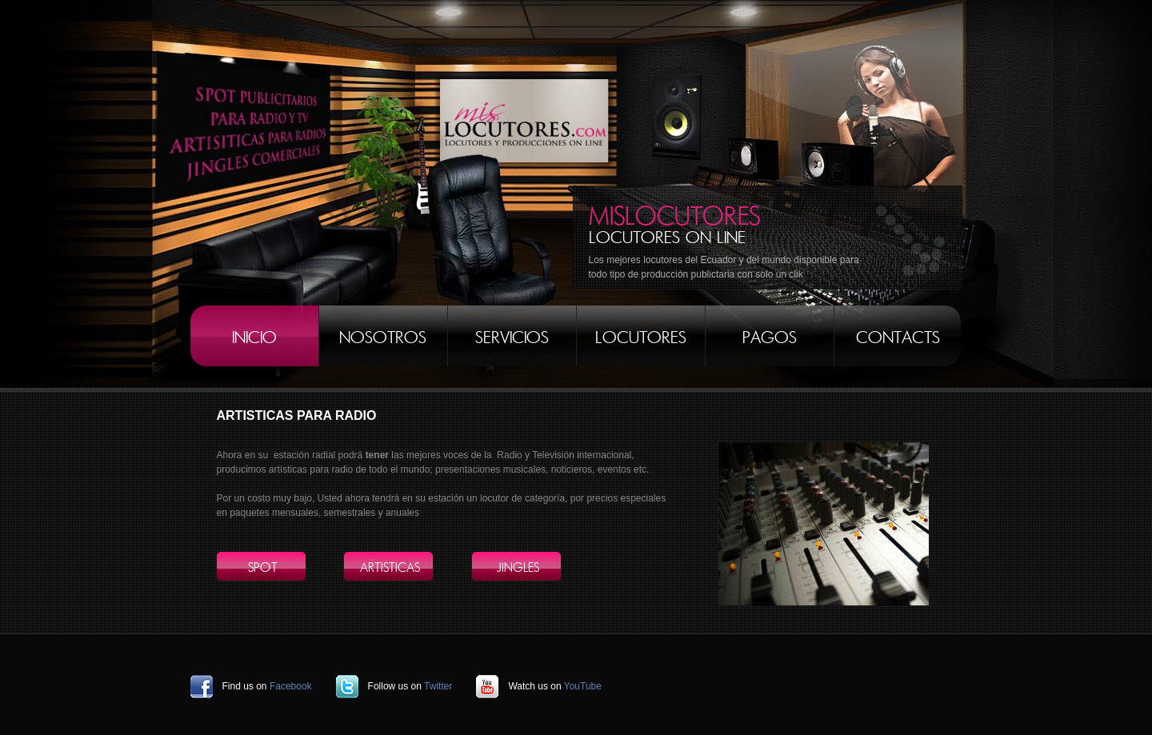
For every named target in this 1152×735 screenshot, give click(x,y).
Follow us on (410, 686)
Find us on (267, 686)
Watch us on (555, 686)
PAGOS (769, 337)
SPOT (263, 568)
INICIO (254, 337)
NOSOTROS (382, 337)
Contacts (898, 337)
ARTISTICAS (390, 568)
